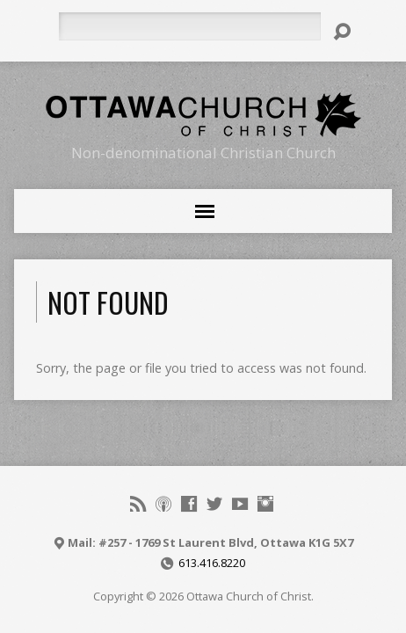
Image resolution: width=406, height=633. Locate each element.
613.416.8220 (211, 563)
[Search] (189, 26)
